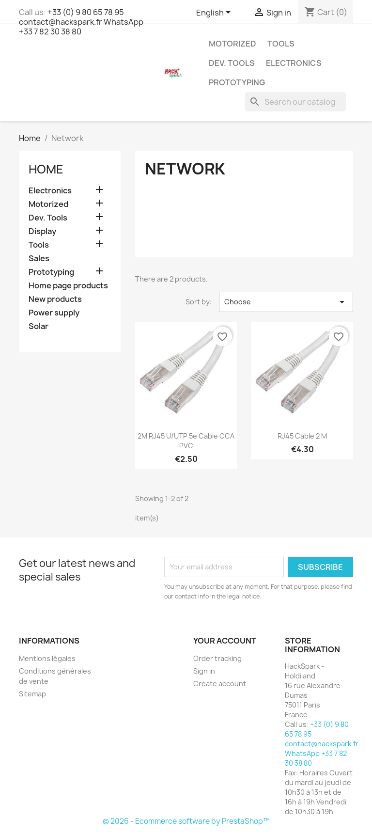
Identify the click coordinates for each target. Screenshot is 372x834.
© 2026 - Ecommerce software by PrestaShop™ (186, 821)
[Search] (295, 101)
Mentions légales (47, 658)
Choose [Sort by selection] (286, 302)
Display (42, 231)
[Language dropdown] (215, 13)
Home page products (68, 286)
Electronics (294, 63)
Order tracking (217, 658)
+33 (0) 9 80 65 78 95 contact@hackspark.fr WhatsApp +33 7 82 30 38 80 (81, 22)
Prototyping (237, 82)
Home (46, 169)
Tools (280, 43)
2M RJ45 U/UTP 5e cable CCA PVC (186, 440)
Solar (38, 326)
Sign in (204, 671)
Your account (224, 640)
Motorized (232, 43)
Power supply (54, 313)
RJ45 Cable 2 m (302, 436)
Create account (219, 683)
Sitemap (32, 693)
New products (55, 299)
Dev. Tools (232, 63)
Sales (39, 258)
